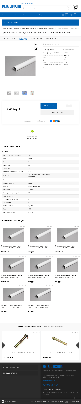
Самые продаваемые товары (29, 327)
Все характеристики (68, 49)
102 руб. (34, 358)
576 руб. (13, 313)
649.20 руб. (13, 253)
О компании (33, 15)
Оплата (25, 15)
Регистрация (29, 3)
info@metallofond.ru (55, 390)
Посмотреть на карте (49, 380)
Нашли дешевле (27, 121)
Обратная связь (9, 401)
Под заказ (41, 121)
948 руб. (40, 283)
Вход (22, 3)
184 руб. (8, 358)
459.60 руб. (67, 253)
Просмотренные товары (53, 327)
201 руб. (59, 358)
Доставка (18, 15)
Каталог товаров (40, 22)
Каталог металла (7, 15)
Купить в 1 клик (57, 113)
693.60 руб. (13, 283)
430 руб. (40, 253)
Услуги (41, 15)
